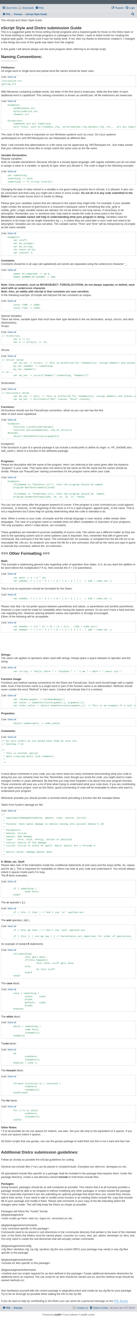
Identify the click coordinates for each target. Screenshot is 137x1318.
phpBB (57, 1315)
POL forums (121, 1301)
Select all (11, 77)
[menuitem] (26, 7)
